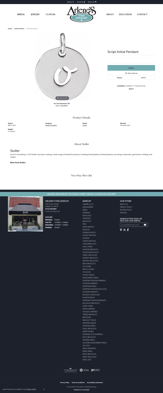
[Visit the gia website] (84, 370)
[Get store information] (52, 211)
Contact (142, 14)
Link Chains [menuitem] (87, 247)
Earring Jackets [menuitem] (89, 232)
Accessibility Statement (95, 383)
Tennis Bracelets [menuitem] (90, 314)
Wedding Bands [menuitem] (89, 323)
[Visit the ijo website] (95, 370)
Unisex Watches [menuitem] (89, 241)
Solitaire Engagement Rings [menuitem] (95, 343)
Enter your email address (130, 221)
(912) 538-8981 (62, 105)
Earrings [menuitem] (86, 213)
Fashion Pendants (19, 28)
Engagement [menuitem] (88, 207)
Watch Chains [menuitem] (88, 269)
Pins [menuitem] (84, 224)
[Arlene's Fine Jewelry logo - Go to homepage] (82, 14)
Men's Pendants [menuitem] (89, 348)
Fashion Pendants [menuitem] (90, 292)
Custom (50, 14)
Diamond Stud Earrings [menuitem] (93, 334)
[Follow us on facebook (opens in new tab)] (128, 230)
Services (123, 213)
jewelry (10, 28)
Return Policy (126, 210)
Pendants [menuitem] (87, 218)
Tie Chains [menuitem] (87, 266)
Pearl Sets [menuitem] (87, 360)
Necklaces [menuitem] (87, 215)
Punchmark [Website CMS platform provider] (85, 390)
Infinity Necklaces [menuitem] (90, 261)
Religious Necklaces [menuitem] (91, 295)
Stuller (85, 125)
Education (125, 14)
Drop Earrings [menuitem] (89, 309)
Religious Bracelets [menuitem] (91, 303)
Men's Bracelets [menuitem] (89, 354)
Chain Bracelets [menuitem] (89, 244)
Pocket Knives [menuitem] (88, 275)
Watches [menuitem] (86, 230)
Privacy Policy (126, 207)
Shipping (119, 78)
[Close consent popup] (44, 389)
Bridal (21, 14)
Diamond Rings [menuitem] (89, 326)
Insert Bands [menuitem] (88, 331)
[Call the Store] (51, 209)
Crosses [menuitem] (86, 238)
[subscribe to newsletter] (145, 225)
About (110, 14)
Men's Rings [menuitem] (87, 351)
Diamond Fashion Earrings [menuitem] (94, 280)
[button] (70, 2)
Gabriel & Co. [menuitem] (88, 204)
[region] (62, 67)
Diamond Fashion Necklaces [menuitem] (95, 289)
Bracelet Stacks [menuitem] (89, 320)
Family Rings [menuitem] (88, 306)
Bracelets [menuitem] (87, 221)
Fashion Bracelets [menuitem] (90, 249)
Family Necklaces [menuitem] (90, 255)
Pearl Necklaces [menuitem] (89, 329)
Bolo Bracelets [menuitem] (89, 337)
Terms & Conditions (78, 383)
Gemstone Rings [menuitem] (89, 286)
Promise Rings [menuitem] (89, 340)
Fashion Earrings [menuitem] (90, 283)
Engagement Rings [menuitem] (90, 278)
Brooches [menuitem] (87, 317)
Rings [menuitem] (85, 210)
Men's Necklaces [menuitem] (89, 357)
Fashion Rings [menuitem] (89, 297)
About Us (124, 204)
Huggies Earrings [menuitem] (90, 312)
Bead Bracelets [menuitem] (89, 263)
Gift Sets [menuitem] (86, 345)
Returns (143, 78)
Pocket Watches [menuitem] (89, 235)
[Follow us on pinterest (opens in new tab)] (121, 230)
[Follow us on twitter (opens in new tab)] (124, 230)
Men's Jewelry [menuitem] (88, 227)
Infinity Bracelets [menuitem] (90, 258)
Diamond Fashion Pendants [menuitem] (94, 300)
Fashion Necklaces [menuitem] (90, 252)
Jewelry (35, 14)
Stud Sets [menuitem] (87, 272)
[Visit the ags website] (70, 370)
